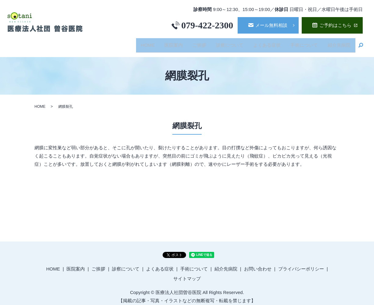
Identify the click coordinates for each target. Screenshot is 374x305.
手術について (302, 42)
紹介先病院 (338, 42)
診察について (225, 42)
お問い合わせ (258, 264)
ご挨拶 (194, 42)
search (360, 43)
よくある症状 (264, 42)
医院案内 (167, 42)
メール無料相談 (271, 25)
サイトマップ (187, 274)
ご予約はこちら (335, 25)
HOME (140, 42)
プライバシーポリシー (301, 264)
